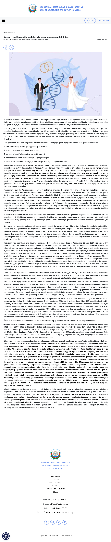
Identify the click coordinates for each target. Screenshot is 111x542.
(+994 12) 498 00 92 (59, 500)
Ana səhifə (55, 476)
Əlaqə (55, 492)
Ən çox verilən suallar (55, 489)
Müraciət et (104, 20)
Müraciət (55, 486)
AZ (93, 20)
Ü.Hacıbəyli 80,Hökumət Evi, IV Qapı (59, 512)
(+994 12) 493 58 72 (58, 508)
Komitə (56, 479)
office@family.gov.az (59, 504)
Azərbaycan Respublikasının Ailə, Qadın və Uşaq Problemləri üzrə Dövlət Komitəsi (55, 8)
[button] (6, 536)
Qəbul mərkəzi (55, 482)
